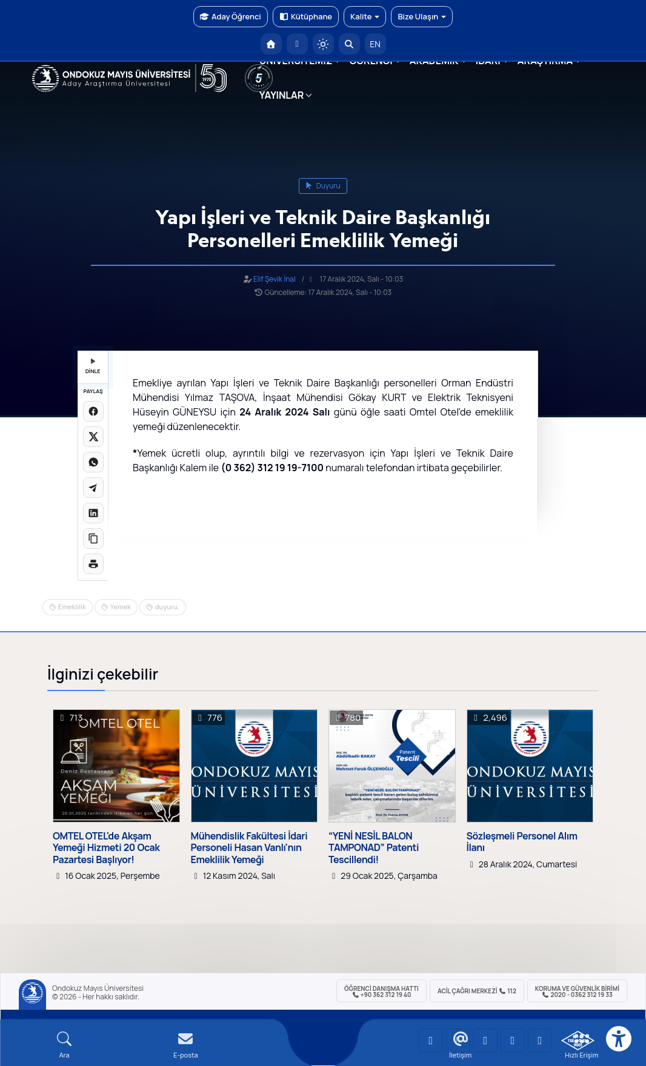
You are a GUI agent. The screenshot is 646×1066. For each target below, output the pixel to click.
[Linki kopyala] (93, 538)
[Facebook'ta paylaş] (93, 411)
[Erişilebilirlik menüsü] (619, 1039)
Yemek (120, 606)
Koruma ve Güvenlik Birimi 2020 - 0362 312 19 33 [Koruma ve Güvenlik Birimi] (577, 991)
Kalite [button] (364, 16)
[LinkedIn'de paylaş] (93, 513)
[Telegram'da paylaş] (93, 487)
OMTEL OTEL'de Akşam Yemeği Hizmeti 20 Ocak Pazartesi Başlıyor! (106, 848)
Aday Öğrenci (230, 16)
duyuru (323, 185)
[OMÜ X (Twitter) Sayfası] (513, 1040)
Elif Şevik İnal (274, 279)
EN (375, 44)
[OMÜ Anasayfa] (271, 44)
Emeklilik (72, 606)
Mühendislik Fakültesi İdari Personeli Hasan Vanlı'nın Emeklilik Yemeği (249, 848)
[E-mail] (185, 1045)
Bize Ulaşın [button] (422, 16)
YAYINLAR (281, 95)
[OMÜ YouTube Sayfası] (431, 1040)
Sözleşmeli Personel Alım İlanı (522, 841)
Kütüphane (305, 16)
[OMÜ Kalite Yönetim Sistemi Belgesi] (577, 1040)
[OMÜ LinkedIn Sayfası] (458, 1040)
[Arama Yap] (349, 44)
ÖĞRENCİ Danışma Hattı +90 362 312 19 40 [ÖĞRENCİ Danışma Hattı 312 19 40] (381, 991)
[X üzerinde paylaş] (93, 436)
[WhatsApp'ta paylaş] (93, 462)
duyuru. (167, 606)
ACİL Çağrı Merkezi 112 (477, 991)
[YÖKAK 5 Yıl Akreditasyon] (259, 78)
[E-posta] (297, 44)
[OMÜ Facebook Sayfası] (540, 1040)
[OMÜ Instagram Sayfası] (485, 1040)
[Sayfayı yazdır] (93, 564)
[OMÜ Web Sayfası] (129, 78)
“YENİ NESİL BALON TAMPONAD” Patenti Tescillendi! (373, 848)
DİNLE (93, 367)
